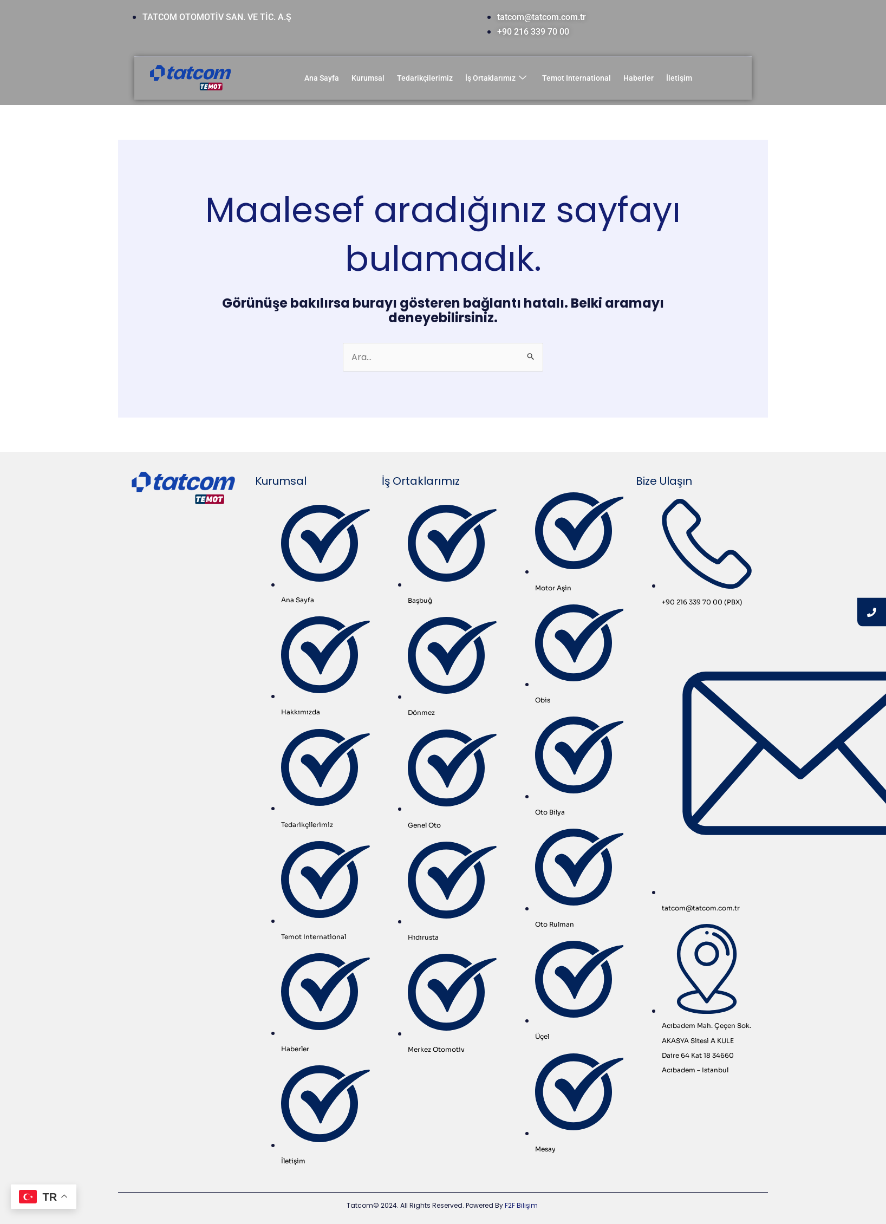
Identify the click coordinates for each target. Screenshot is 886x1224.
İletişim (679, 78)
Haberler (638, 78)
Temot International (576, 78)
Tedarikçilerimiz (425, 78)
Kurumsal (368, 78)
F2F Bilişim (521, 1205)
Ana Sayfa (321, 78)
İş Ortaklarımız (495, 78)
